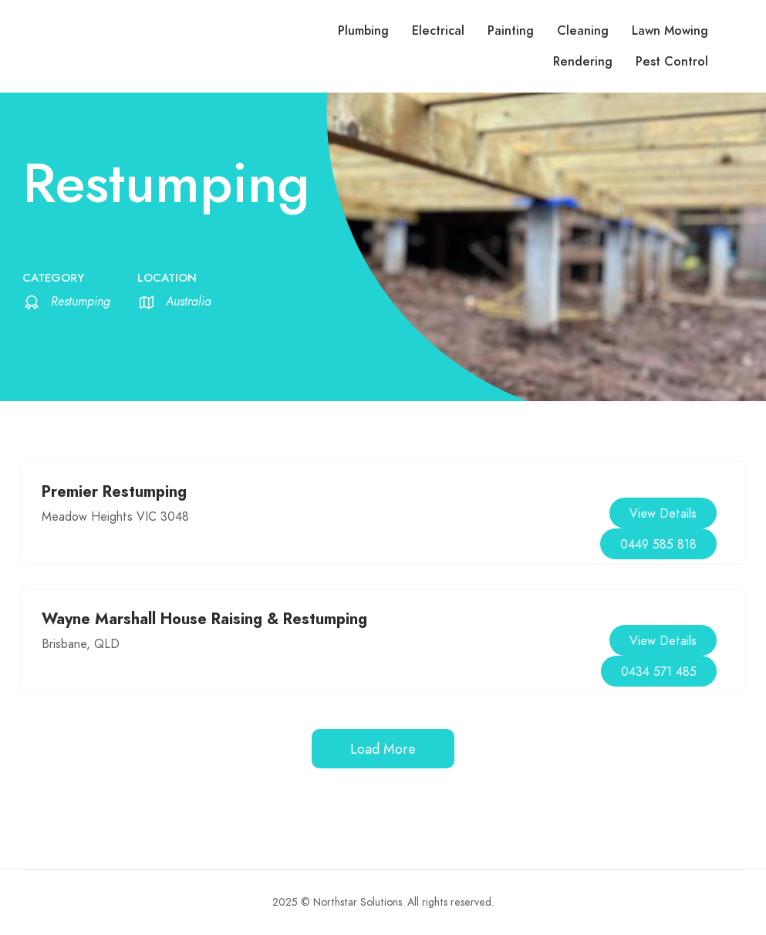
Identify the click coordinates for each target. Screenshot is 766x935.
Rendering (582, 61)
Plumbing (363, 30)
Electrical (438, 30)
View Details (663, 513)
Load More (383, 748)
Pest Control (672, 61)
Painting (511, 30)
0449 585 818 (658, 544)
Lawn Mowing (670, 30)
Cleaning (583, 30)
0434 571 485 (659, 671)
